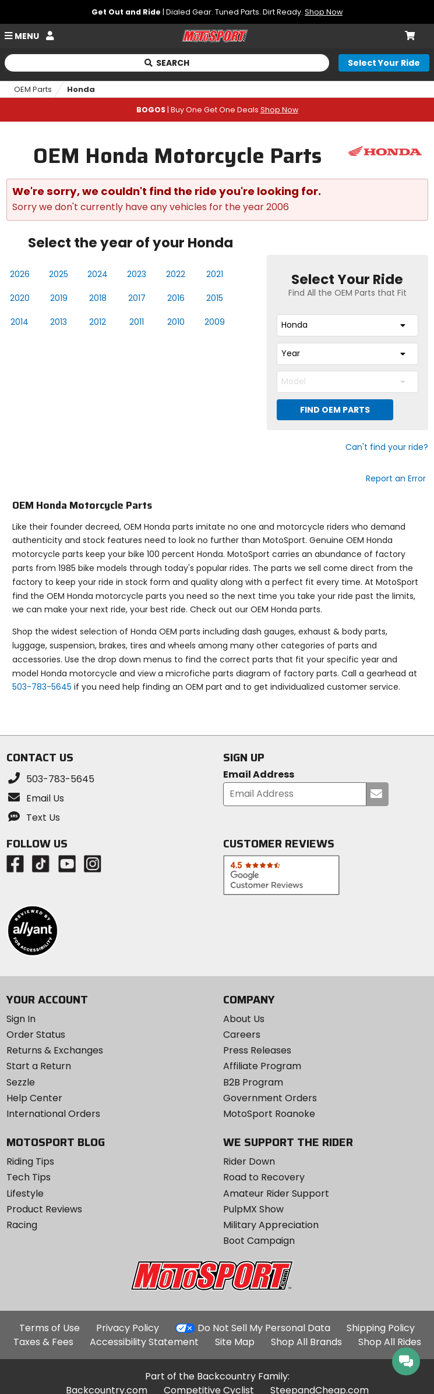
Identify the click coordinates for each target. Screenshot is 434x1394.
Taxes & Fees (43, 1342)
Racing (21, 1225)
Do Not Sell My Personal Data (263, 1328)
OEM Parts (33, 89)
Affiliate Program (262, 1066)
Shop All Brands (306, 1342)
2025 (58, 274)
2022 (175, 274)
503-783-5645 (42, 687)
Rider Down (249, 1161)
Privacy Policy (127, 1328)
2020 (20, 298)
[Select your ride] (383, 63)
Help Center (34, 1098)
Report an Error (396, 478)
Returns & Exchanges (54, 1050)
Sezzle (20, 1082)
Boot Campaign (259, 1240)
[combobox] (347, 325)
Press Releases (257, 1050)
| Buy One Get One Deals (217, 110)
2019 (59, 298)
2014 (19, 322)
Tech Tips (28, 1177)
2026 (20, 274)
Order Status (35, 1034)
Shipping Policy (381, 1328)
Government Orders (270, 1098)
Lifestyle (25, 1193)
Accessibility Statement (144, 1342)
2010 (176, 322)
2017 (137, 298)
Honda (81, 89)
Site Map (235, 1342)
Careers (241, 1034)
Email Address (258, 775)
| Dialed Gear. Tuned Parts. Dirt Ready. (217, 12)
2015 (214, 298)
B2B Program (253, 1082)
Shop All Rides (389, 1342)
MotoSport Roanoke (269, 1113)
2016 (176, 298)
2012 (97, 322)
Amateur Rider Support (276, 1193)
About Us (243, 1019)
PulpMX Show (253, 1209)
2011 (136, 322)
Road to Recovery (264, 1177)
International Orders (53, 1113)
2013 (58, 322)
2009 (214, 322)
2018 (98, 298)
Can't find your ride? (386, 447)
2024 (97, 274)
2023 (136, 274)
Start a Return (38, 1066)
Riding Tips (30, 1161)
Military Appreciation (271, 1225)
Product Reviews (44, 1209)
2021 (214, 274)
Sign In (21, 1019)
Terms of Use (49, 1328)
